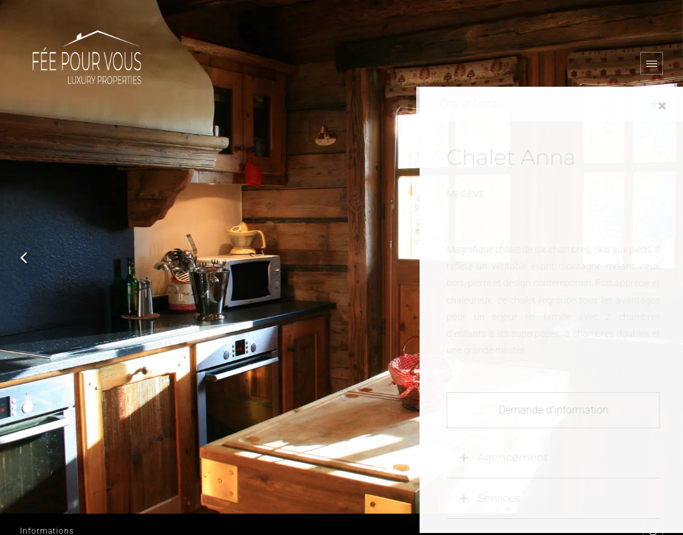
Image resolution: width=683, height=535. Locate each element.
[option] (341, 257)
